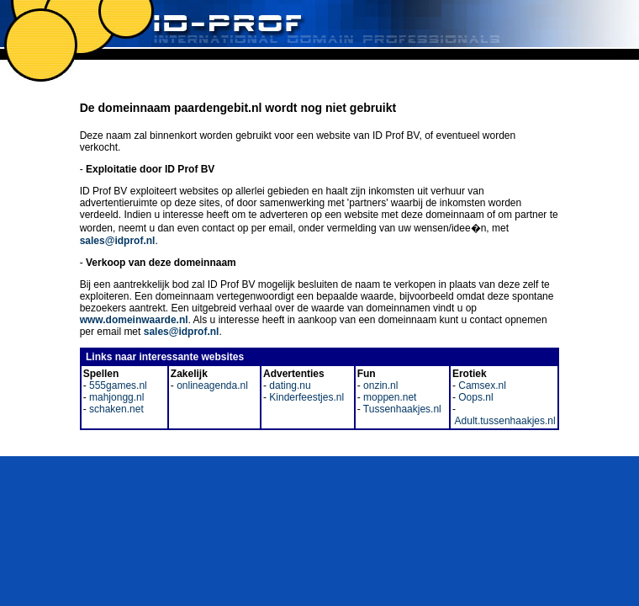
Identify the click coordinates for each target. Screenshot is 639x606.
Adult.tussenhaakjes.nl (504, 421)
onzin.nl (380, 385)
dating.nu (289, 385)
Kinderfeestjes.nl (305, 397)
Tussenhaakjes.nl (401, 409)
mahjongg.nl (116, 397)
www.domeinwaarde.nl (134, 320)
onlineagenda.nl (211, 385)
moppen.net (389, 397)
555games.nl (117, 385)
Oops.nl (475, 397)
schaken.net (115, 409)
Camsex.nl (481, 385)
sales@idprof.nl (118, 241)
